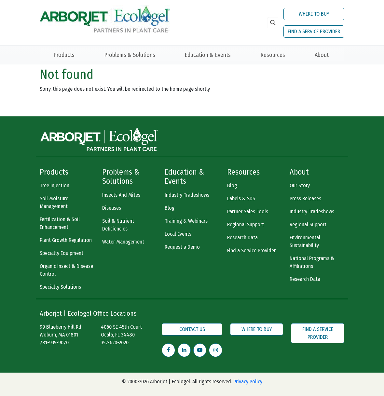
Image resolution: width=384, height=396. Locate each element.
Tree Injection (54, 185)
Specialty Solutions (60, 287)
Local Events (178, 234)
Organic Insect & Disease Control (66, 270)
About (322, 55)
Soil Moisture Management (54, 202)
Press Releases (305, 198)
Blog (169, 208)
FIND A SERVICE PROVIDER (314, 31)
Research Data (242, 237)
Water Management (123, 242)
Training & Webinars (186, 221)
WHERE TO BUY (314, 14)
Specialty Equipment (61, 253)
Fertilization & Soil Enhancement (60, 223)
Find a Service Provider (251, 250)
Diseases (111, 208)
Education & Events (208, 55)
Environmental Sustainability (305, 241)
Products (64, 55)
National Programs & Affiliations (312, 262)
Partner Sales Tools (247, 211)
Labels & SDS (241, 198)
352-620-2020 (115, 342)
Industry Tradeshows (187, 195)
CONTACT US (192, 329)
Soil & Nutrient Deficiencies (118, 225)
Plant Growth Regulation (66, 240)
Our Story (300, 185)
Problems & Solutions (129, 55)
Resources (272, 55)
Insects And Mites (121, 195)
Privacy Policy (247, 381)
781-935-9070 (54, 342)
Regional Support (245, 224)
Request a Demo (182, 247)
